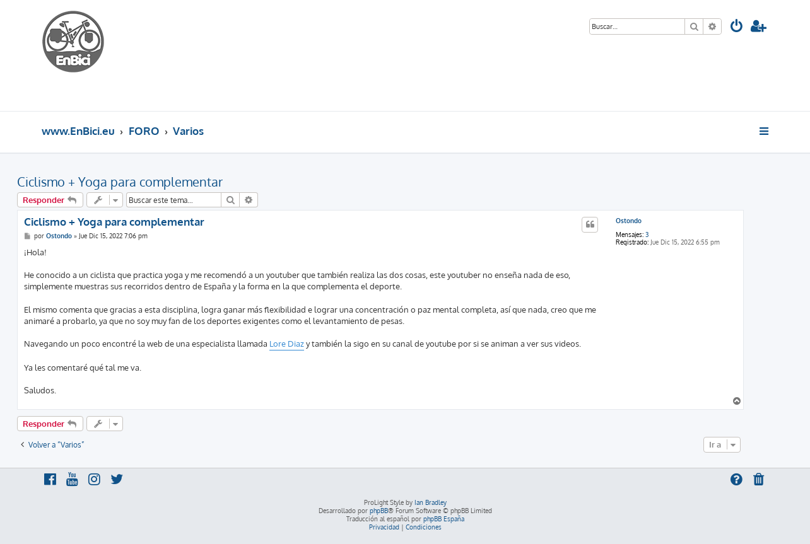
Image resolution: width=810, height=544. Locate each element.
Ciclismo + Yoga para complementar (120, 181)
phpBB (379, 510)
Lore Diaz (286, 344)
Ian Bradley (430, 502)
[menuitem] (737, 27)
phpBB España (443, 519)
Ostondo (629, 220)
